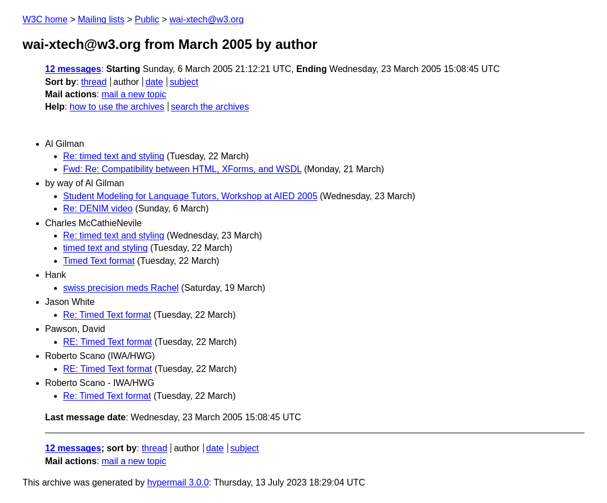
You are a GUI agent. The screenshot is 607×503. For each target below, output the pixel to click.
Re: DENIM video (98, 208)
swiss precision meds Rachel (120, 288)
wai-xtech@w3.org (206, 19)
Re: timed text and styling (113, 156)
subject (183, 82)
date (154, 82)
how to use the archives (117, 106)
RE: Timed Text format (107, 342)
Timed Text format (99, 261)
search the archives (210, 106)
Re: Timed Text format (107, 315)
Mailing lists (101, 19)
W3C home (45, 19)
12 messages (73, 69)
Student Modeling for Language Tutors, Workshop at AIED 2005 (190, 196)
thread (93, 82)
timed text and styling (105, 248)
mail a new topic (133, 94)
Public (147, 19)
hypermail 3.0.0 (177, 482)
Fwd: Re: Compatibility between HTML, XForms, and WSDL (182, 169)
